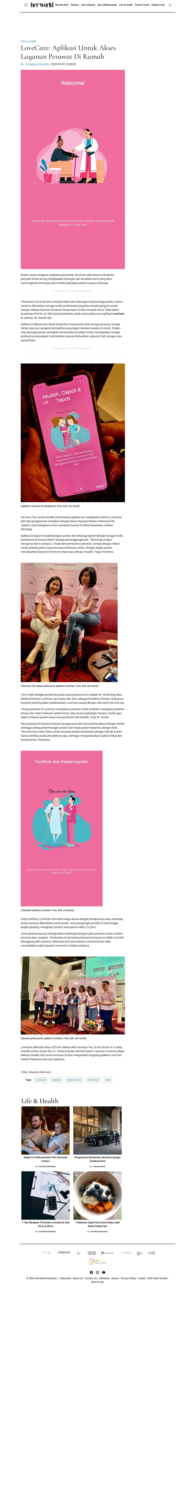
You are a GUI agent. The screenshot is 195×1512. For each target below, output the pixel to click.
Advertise (104, 1278)
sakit (107, 1079)
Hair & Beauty (88, 4)
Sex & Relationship (107, 4)
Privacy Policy (128, 1278)
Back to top (97, 1282)
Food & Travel (142, 4)
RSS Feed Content (157, 1278)
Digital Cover (158, 4)
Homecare (93, 1079)
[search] (170, 5)
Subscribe (65, 1278)
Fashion (75, 4)
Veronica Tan (74, 1079)
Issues (115, 1278)
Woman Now (61, 4)
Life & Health (126, 4)
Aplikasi (56, 1079)
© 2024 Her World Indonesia (41, 1278)
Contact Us (91, 1278)
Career (141, 1278)
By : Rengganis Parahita (35, 64)
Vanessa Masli (99, 1166)
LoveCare (41, 1079)
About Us (78, 1278)
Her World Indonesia (47, 1166)
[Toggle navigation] (26, 5)
